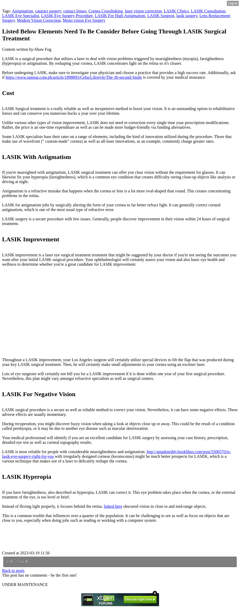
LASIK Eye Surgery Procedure (67, 15)
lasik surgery (186, 15)
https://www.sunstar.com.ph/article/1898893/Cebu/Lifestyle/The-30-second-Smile (74, 77)
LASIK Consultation (208, 11)
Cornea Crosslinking (105, 11)
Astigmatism (22, 11)
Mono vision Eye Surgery (84, 20)
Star (22, 562)
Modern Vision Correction (39, 20)
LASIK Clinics (176, 11)
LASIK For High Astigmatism (120, 15)
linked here (113, 506)
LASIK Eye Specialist (20, 15)
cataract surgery (48, 11)
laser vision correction (143, 11)
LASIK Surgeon (160, 15)
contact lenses (74, 11)
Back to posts (13, 570)
